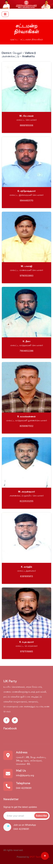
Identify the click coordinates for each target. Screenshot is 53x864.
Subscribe (41, 815)
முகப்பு (13, 39)
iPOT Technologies (40, 856)
